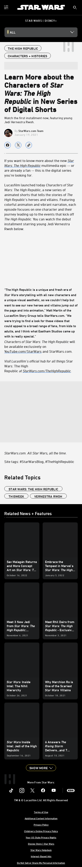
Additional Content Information (41, 818)
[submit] (75, 7)
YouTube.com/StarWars (23, 351)
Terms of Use (41, 812)
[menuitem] (6, 7)
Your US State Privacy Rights (41, 837)
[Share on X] (18, 145)
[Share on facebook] (7, 145)
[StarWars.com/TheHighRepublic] (47, 371)
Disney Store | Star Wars (41, 843)
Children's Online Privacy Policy (41, 831)
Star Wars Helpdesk (41, 850)
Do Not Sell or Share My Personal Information (41, 862)
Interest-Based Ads (41, 856)
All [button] (13, 32)
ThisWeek (16, 496)
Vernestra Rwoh (48, 496)
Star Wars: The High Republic (33, 489)
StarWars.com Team (30, 131)
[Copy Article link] (28, 145)
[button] (41, 768)
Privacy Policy (41, 824)
